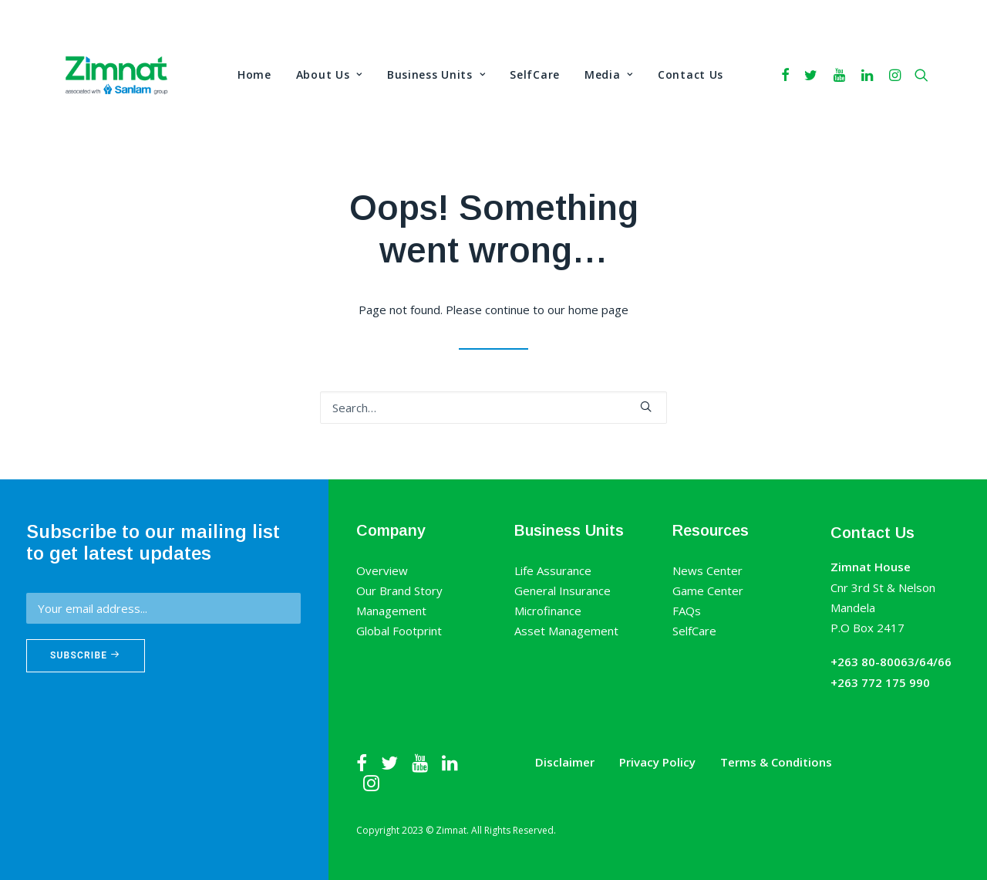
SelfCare (535, 74)
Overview (382, 570)
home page (598, 309)
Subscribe (85, 655)
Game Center (707, 590)
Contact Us (690, 74)
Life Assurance (552, 570)
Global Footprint (399, 630)
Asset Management (566, 630)
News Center (707, 570)
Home (254, 74)
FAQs (686, 610)
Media (608, 74)
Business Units (436, 74)
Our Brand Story (399, 590)
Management (391, 610)
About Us (329, 74)
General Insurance (562, 590)
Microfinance (547, 610)
